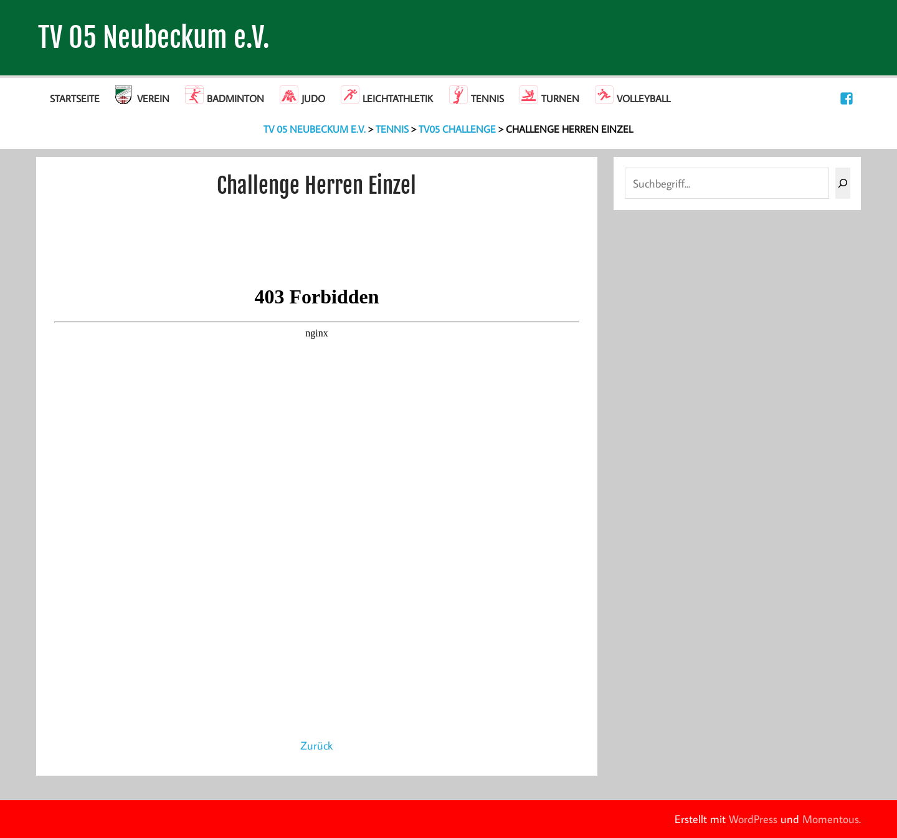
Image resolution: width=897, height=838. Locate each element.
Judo (313, 98)
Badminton (235, 98)
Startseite (75, 98)
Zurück (316, 745)
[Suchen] (842, 183)
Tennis (487, 98)
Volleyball (643, 98)
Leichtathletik (398, 98)
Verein (153, 98)
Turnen (560, 98)
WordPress (753, 819)
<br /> (316, 504)
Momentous (830, 819)
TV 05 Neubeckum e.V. (154, 38)
